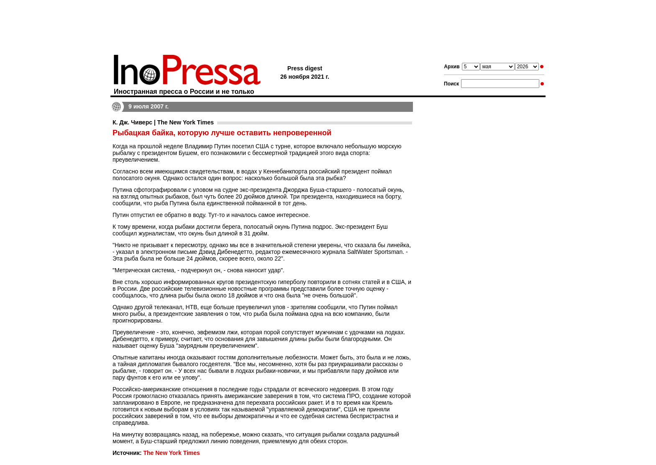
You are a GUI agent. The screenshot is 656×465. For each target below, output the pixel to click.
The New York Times (171, 453)
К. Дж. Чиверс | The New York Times (163, 122)
